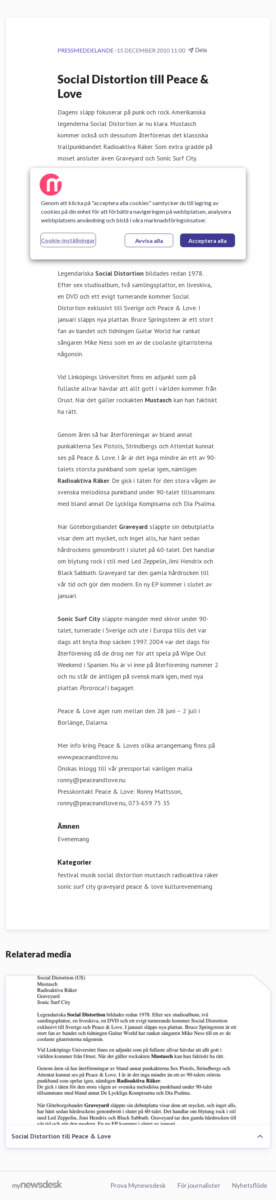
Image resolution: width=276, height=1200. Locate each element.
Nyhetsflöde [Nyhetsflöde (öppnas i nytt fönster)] (249, 1185)
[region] (138, 213)
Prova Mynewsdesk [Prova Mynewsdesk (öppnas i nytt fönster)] (138, 1185)
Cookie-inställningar (68, 240)
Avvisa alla (149, 240)
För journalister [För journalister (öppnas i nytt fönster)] (198, 1185)
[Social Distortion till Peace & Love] (138, 1050)
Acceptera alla (207, 240)
